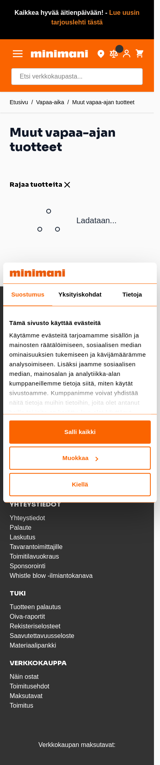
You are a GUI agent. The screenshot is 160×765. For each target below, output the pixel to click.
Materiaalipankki (33, 645)
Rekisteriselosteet (35, 626)
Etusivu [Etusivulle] (19, 102)
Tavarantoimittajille (36, 546)
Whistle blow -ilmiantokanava (51, 575)
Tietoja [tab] (132, 294)
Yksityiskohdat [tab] (79, 294)
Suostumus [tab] (28, 294)
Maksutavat (26, 695)
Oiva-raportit (27, 616)
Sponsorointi (27, 566)
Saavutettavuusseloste (42, 635)
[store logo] (59, 54)
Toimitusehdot (29, 686)
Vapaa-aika (50, 102)
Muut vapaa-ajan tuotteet (103, 102)
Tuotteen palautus (36, 607)
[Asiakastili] (126, 54)
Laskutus (22, 537)
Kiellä (80, 484)
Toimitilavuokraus (34, 556)
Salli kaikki (80, 431)
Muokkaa (80, 458)
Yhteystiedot (27, 518)
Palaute (20, 527)
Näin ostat (24, 676)
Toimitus (21, 705)
